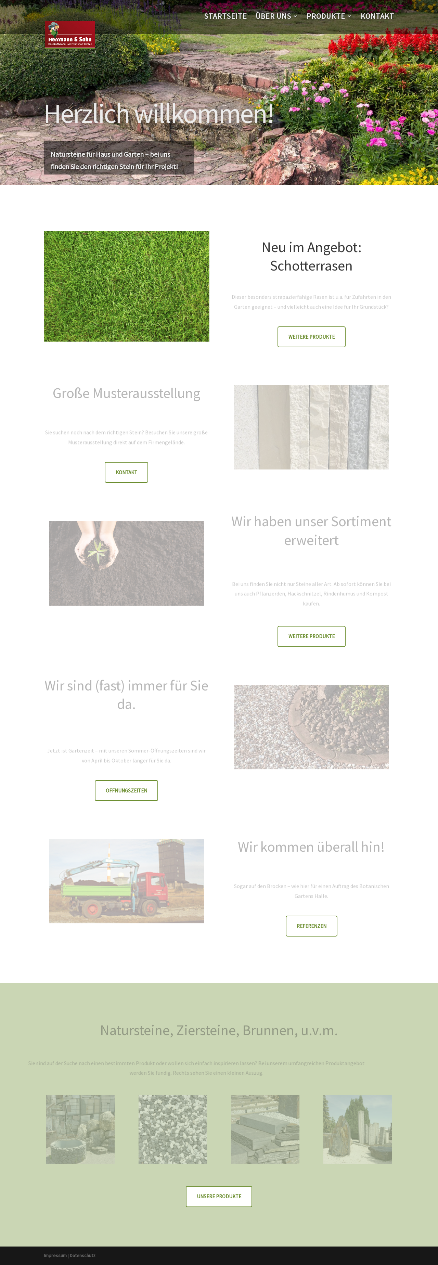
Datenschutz (82, 1255)
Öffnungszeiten (126, 790)
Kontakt (377, 17)
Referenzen (311, 926)
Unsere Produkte (219, 1196)
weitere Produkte (311, 337)
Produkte (326, 17)
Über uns (273, 17)
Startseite (225, 17)
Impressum (55, 1255)
